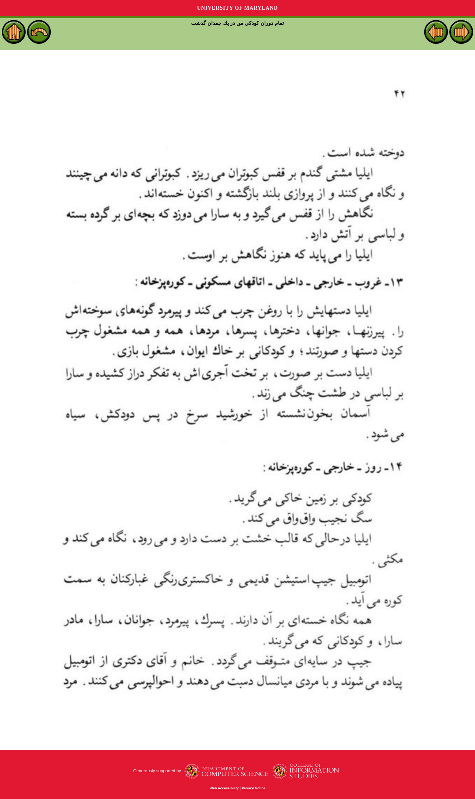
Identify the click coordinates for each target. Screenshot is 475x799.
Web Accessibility (224, 788)
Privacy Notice (253, 788)
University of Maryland (237, 8)
